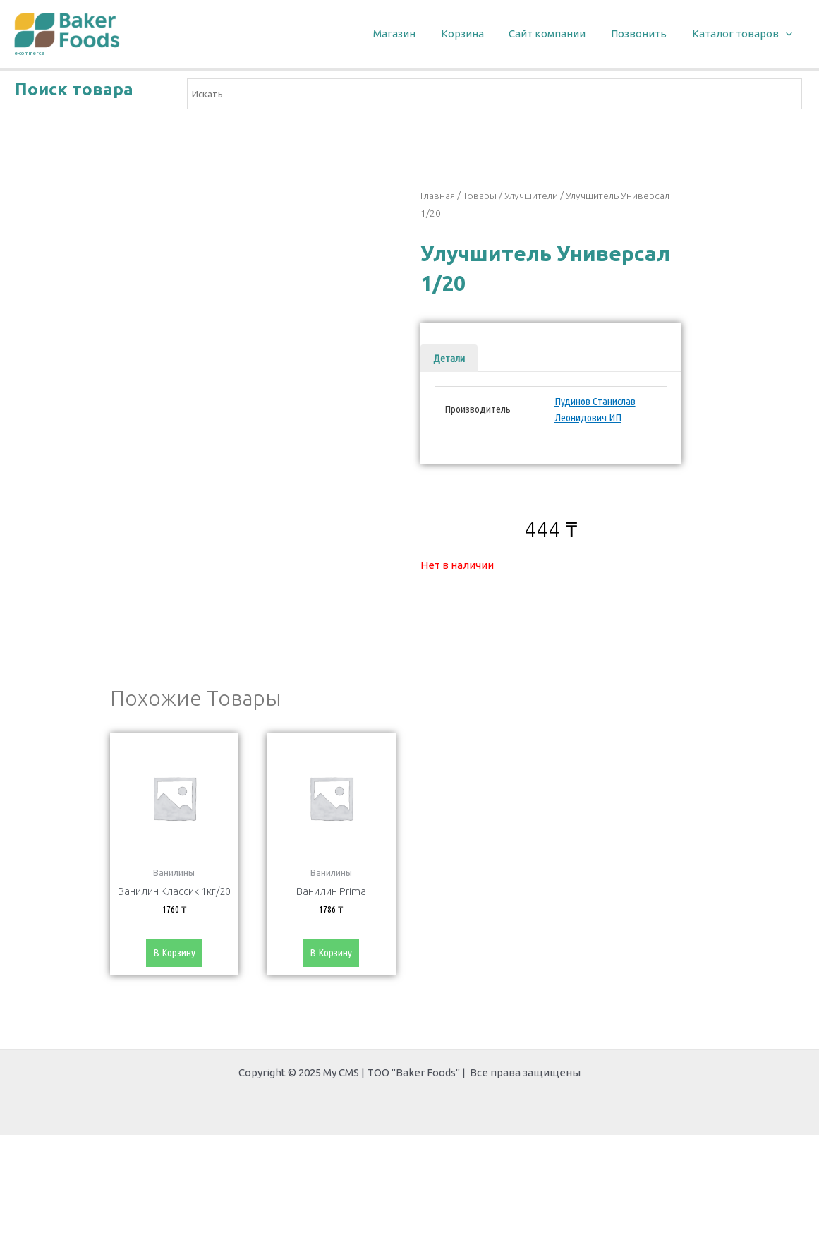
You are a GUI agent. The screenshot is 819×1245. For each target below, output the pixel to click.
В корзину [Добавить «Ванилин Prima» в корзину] (331, 956)
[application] (787, 34)
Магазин (413, 34)
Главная (437, 195)
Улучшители (531, 195)
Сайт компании (557, 34)
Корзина (476, 34)
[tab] (449, 358)
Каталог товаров (744, 34)
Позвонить (645, 34)
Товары (480, 195)
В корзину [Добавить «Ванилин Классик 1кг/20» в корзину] (174, 956)
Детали (449, 358)
